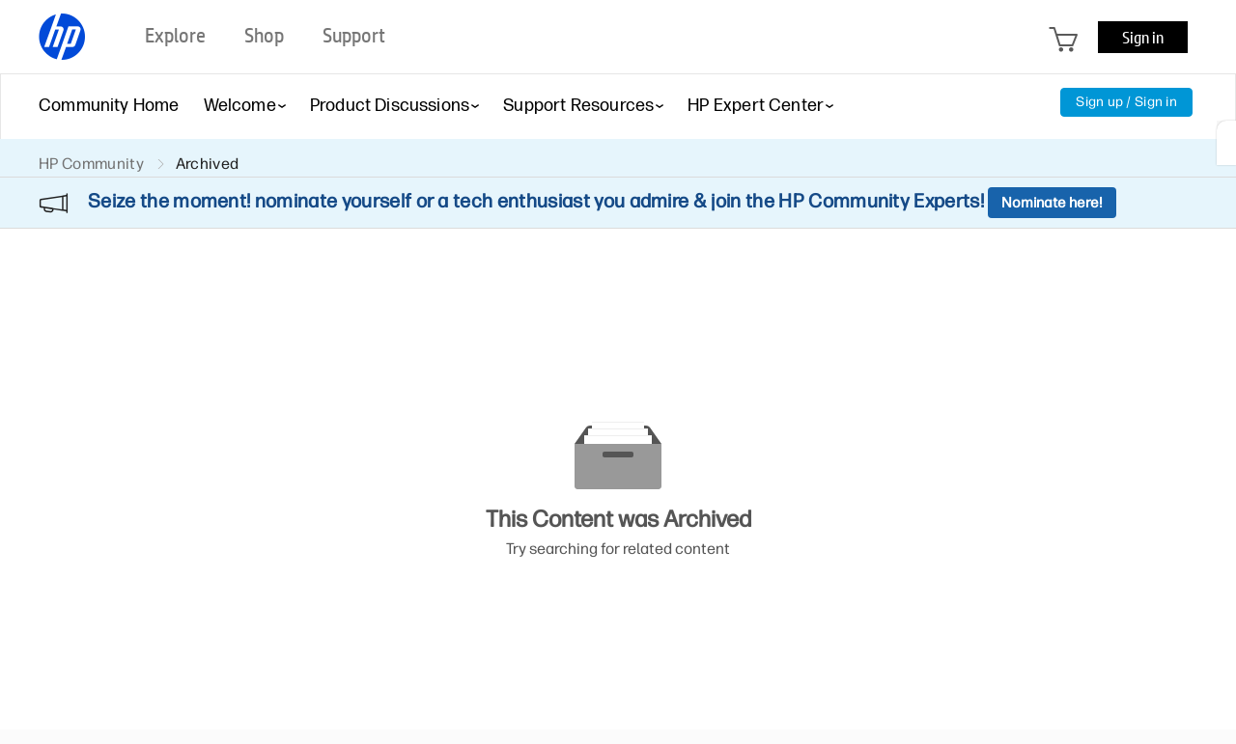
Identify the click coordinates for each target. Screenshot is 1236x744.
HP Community (91, 163)
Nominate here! (1052, 202)
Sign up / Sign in (1126, 102)
